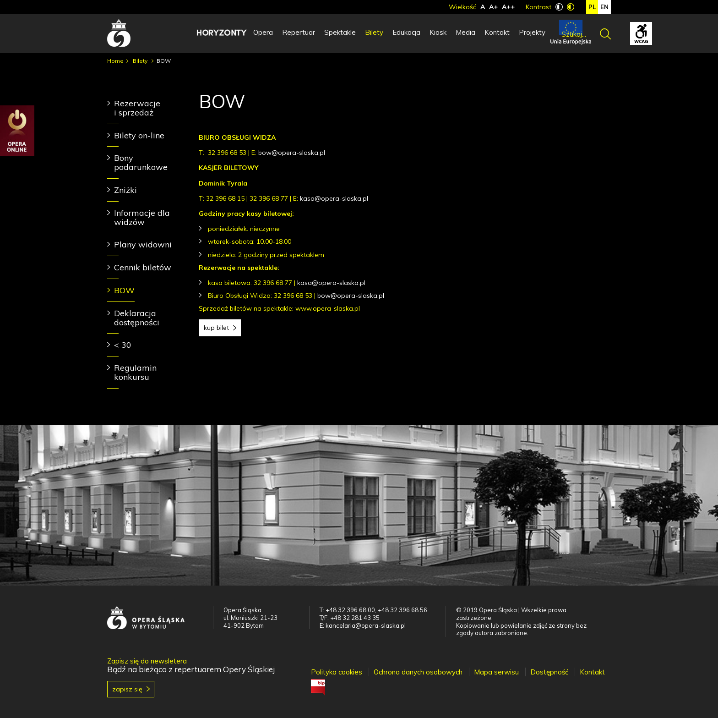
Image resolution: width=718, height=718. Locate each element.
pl (592, 7)
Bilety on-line (139, 135)
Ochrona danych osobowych (418, 672)
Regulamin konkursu (135, 372)
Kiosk (438, 32)
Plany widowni (143, 244)
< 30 (122, 345)
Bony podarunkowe (141, 162)
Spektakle (340, 32)
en (604, 7)
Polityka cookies (336, 672)
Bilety (374, 32)
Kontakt (497, 32)
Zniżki (125, 190)
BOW (124, 290)
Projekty (532, 32)
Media (465, 32)
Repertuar (298, 32)
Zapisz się (127, 689)
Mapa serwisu (496, 672)
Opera (263, 32)
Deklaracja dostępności (136, 318)
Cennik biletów (142, 267)
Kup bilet (216, 327)
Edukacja (406, 32)
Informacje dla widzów (142, 217)
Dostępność (549, 672)
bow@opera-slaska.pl (291, 152)
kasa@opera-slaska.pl (334, 198)
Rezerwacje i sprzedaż (137, 108)
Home (115, 60)
